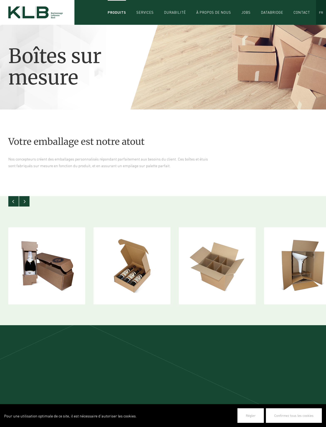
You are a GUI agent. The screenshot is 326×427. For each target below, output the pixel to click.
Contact (302, 12)
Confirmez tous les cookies (294, 415)
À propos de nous (213, 12)
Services (145, 12)
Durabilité (175, 12)
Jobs (246, 12)
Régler (251, 415)
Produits (117, 12)
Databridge (272, 12)
